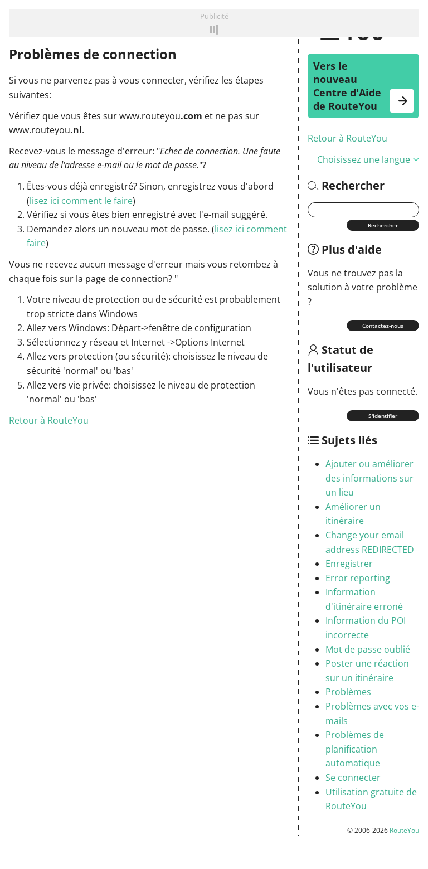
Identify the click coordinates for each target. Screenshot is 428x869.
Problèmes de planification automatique (354, 749)
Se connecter (353, 777)
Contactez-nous (382, 325)
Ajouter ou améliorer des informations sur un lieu (369, 478)
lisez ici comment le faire (81, 201)
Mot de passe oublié (367, 649)
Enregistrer (349, 563)
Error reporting (357, 578)
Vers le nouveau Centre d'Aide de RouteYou (363, 86)
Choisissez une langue (368, 159)
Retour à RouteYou (347, 138)
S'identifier (382, 416)
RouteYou (404, 830)
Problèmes (348, 692)
